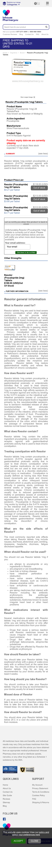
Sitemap (6, 803)
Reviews (6, 799)
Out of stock (39, 188)
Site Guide (7, 796)
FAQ (37, 34)
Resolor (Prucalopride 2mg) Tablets (14, 278)
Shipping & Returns (40, 803)
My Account (37, 785)
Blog (21, 34)
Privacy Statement (40, 788)
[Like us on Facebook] (4, 819)
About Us (44, 34)
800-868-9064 (35, 32)
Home (5, 785)
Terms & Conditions (40, 792)
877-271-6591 (22, 32)
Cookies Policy (38, 796)
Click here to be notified (26, 252)
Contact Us (29, 34)
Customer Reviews (10, 34)
